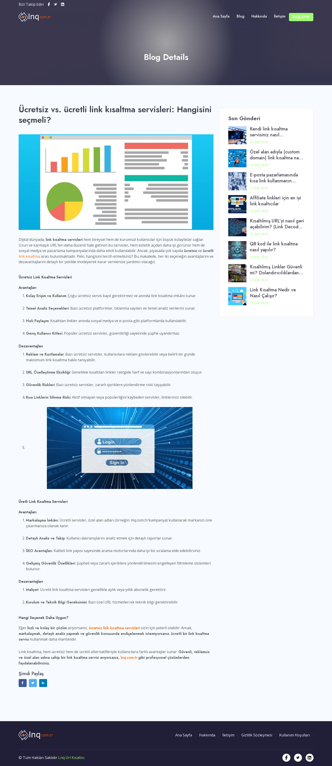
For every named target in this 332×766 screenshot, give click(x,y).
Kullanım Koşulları (294, 735)
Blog (242, 16)
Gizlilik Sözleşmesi (256, 735)
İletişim (280, 16)
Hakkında (260, 16)
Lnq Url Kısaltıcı (71, 757)
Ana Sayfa (222, 16)
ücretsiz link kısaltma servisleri (114, 628)
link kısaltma (29, 256)
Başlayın (301, 17)
